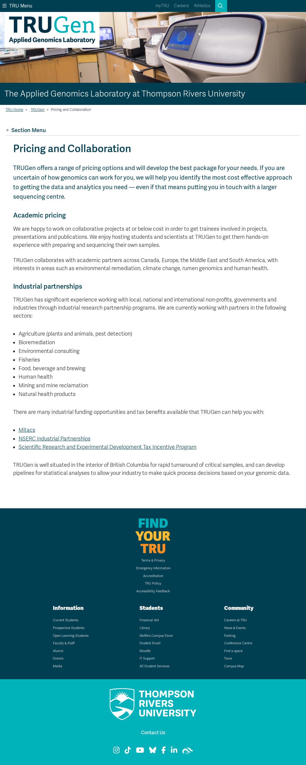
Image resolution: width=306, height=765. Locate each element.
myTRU (162, 5)
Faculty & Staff (64, 643)
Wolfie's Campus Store (156, 636)
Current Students (65, 620)
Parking (229, 636)
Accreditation (153, 576)
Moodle (145, 651)
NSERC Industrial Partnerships (55, 438)
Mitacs (27, 430)
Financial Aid (149, 620)
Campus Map (234, 666)
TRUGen (38, 110)
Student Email (150, 643)
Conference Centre (238, 643)
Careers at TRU (235, 620)
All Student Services (154, 666)
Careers (181, 5)
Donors (58, 658)
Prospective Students (68, 628)
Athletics (202, 5)
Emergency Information (153, 568)
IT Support (147, 658)
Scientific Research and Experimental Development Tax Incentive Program (108, 447)
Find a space (233, 651)
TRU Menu (17, 5)
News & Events (235, 628)
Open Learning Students (70, 636)
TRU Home (14, 110)
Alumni (58, 651)
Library (145, 628)
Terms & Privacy (153, 560)
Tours (228, 658)
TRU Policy (153, 583)
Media (57, 666)
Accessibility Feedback (153, 591)
